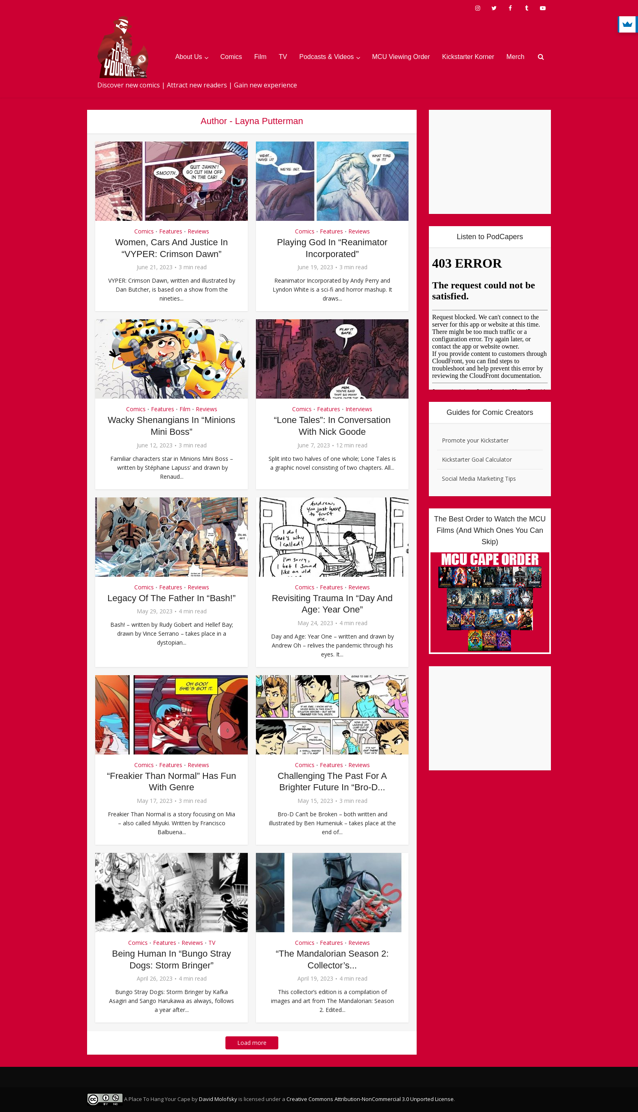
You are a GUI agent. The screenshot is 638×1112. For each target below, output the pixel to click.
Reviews (198, 231)
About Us (188, 56)
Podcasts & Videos (326, 56)
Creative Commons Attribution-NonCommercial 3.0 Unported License (370, 1099)
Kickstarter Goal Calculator (477, 459)
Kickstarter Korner (468, 56)
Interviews (358, 409)
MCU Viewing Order (401, 56)
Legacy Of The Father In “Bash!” (171, 598)
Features (170, 231)
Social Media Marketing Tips (479, 478)
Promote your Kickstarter (475, 440)
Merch (515, 56)
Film (260, 56)
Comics (231, 56)
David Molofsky (218, 1099)
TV (283, 56)
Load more (252, 1043)
